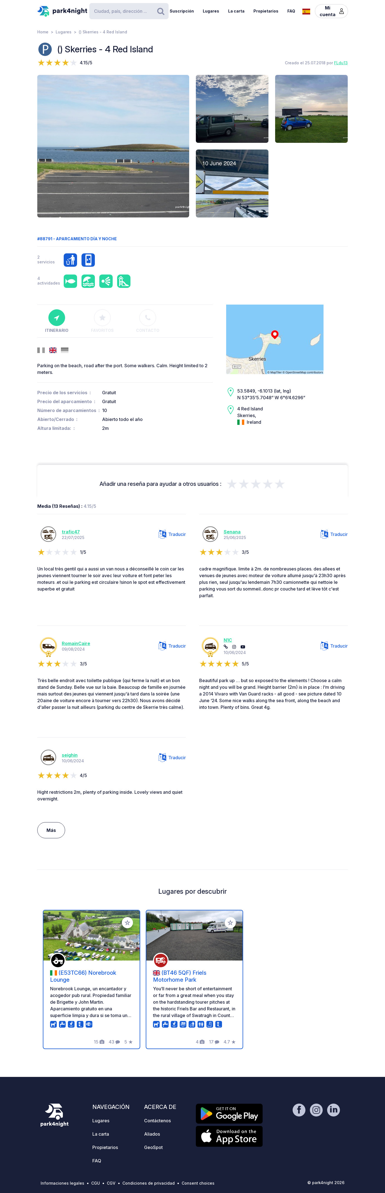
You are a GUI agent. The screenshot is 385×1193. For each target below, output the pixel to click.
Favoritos (102, 321)
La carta (236, 11)
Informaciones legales (62, 1183)
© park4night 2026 (325, 1182)
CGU (95, 1183)
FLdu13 (341, 62)
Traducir (172, 534)
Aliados (152, 1134)
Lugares (211, 11)
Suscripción (182, 11)
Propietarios (265, 11)
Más (51, 830)
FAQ (291, 11)
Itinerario (56, 321)
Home (42, 32)
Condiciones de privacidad (148, 1183)
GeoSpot (153, 1147)
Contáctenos (157, 1120)
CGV (111, 1183)
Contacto (147, 321)
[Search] (128, 11)
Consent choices (198, 1183)
